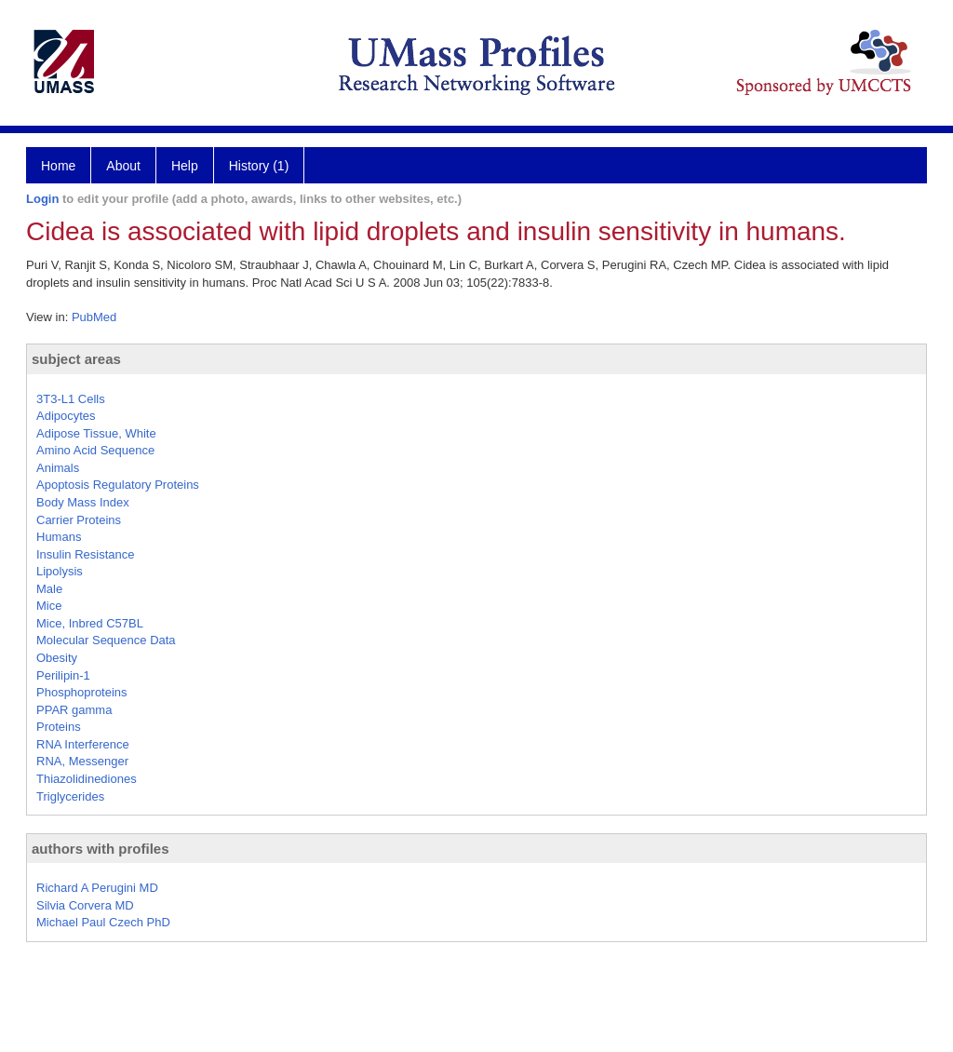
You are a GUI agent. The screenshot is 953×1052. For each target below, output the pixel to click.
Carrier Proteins (78, 520)
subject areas (76, 359)
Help (184, 165)
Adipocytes (66, 416)
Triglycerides (70, 796)
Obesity (56, 658)
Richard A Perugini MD (97, 888)
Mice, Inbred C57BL (89, 623)
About (123, 165)
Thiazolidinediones (86, 779)
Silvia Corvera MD (85, 905)
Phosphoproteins (82, 692)
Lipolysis (59, 571)
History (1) (259, 165)
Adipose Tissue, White (96, 433)
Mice (48, 606)
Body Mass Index (82, 502)
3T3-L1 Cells (70, 399)
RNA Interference (82, 744)
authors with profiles (100, 848)
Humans (58, 537)
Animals (57, 468)
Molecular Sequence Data (106, 640)
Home (58, 165)
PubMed (94, 317)
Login (42, 199)
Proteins (58, 727)
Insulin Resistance (85, 554)
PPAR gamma (74, 710)
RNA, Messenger (82, 761)
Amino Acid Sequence (95, 450)
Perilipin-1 (63, 675)
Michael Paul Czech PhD (103, 922)
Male (49, 589)
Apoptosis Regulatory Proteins (117, 485)
